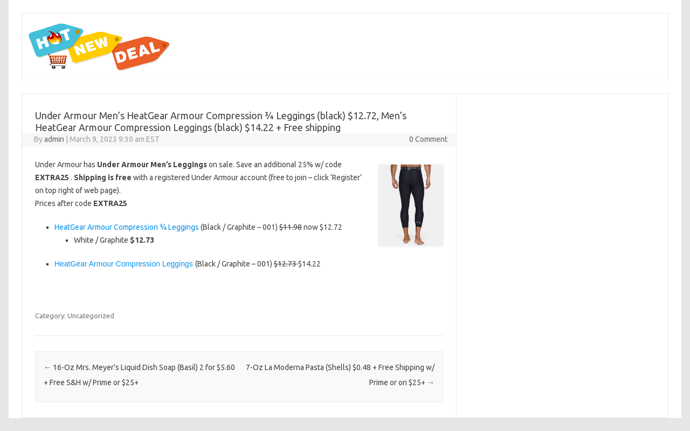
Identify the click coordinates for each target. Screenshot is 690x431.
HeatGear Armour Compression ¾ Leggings (126, 227)
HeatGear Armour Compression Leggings (123, 263)
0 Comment (428, 139)
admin (54, 139)
